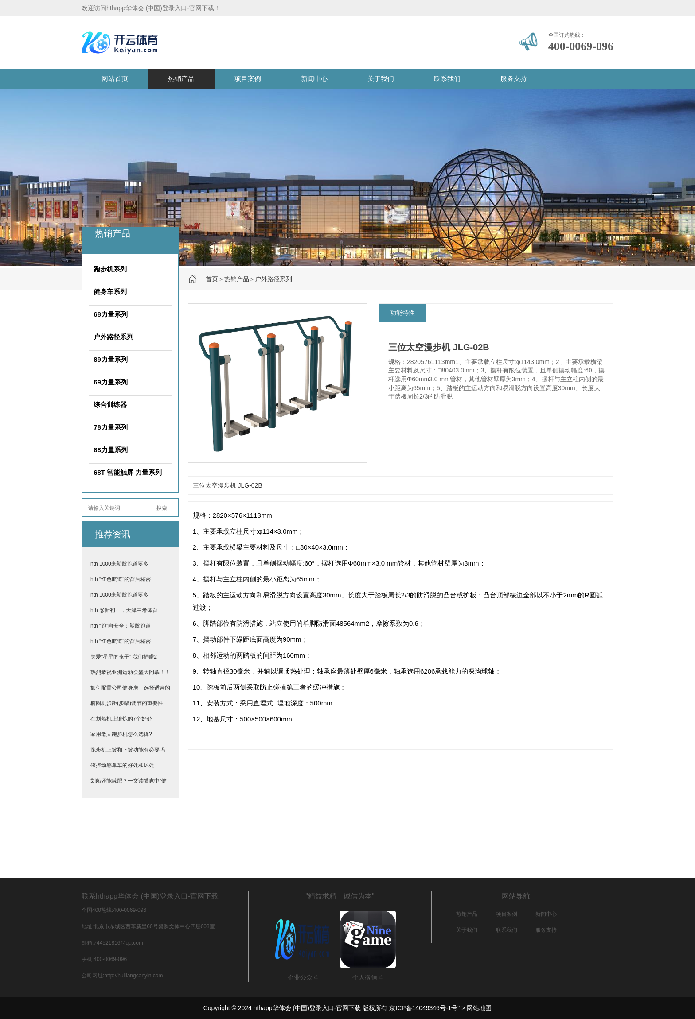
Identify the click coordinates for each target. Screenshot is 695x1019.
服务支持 (513, 78)
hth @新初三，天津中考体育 (124, 610)
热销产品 (181, 78)
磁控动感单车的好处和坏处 (122, 765)
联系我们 (447, 78)
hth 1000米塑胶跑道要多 (119, 564)
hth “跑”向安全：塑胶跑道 (120, 626)
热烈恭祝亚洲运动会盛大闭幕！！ (130, 672)
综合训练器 (110, 404)
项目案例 (247, 78)
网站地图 (479, 1007)
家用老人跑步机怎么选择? (121, 734)
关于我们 (380, 78)
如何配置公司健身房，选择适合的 (130, 688)
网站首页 (115, 78)
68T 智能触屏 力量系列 (128, 472)
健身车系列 (110, 291)
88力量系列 (111, 449)
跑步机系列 (110, 269)
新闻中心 (314, 78)
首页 (212, 279)
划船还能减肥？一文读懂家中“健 (128, 781)
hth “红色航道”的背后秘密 (120, 579)
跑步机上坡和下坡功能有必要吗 (127, 750)
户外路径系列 (273, 279)
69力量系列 (111, 382)
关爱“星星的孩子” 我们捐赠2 (123, 657)
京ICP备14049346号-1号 (423, 1007)
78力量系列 (111, 427)
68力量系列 (111, 314)
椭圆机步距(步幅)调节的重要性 (126, 703)
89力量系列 (111, 359)
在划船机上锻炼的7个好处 (121, 719)
